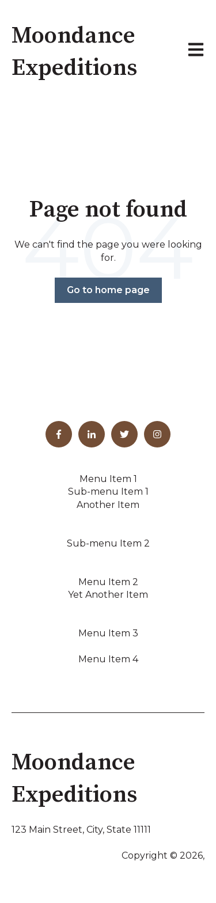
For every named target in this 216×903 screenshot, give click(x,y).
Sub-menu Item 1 (108, 491)
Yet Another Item (108, 594)
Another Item (108, 504)
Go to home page (108, 289)
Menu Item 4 (108, 659)
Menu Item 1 (108, 478)
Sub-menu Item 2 (108, 543)
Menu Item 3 (108, 633)
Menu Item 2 (108, 581)
